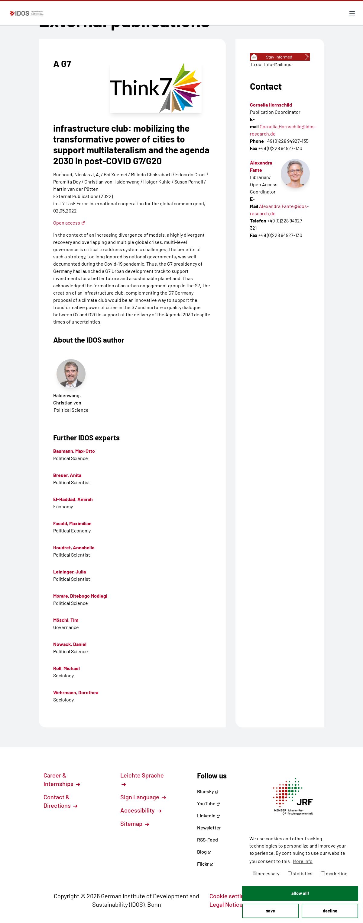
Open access (69, 222)
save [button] (270, 910)
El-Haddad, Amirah (73, 499)
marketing (334, 873)
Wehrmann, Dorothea (75, 692)
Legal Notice (229, 904)
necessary (266, 873)
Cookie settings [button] (233, 895)
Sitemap (134, 823)
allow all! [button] (300, 893)
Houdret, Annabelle (74, 547)
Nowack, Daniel (69, 644)
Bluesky (208, 791)
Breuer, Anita (67, 475)
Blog (204, 851)
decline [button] (330, 910)
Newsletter (209, 827)
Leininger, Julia (69, 571)
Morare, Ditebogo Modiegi (80, 596)
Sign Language (143, 796)
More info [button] (303, 861)
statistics (300, 873)
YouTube (208, 803)
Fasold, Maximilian (72, 523)
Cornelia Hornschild (271, 104)
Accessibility (140, 810)
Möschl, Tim (65, 620)
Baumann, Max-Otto (74, 451)
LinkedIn (208, 815)
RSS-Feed (207, 839)
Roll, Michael (66, 668)
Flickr (205, 864)
